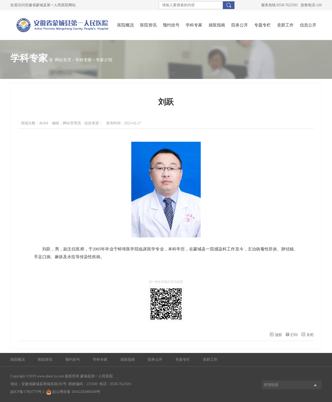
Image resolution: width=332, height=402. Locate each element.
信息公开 (308, 25)
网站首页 (63, 60)
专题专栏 (262, 25)
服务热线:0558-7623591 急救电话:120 (291, 5)
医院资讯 (148, 25)
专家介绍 (104, 60)
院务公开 (239, 25)
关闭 (308, 335)
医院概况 (125, 25)
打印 (292, 335)
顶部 (276, 335)
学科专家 (194, 25)
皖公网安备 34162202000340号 (73, 392)
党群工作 (285, 25)
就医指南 (217, 25)
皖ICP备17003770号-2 (27, 392)
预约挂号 (171, 25)
